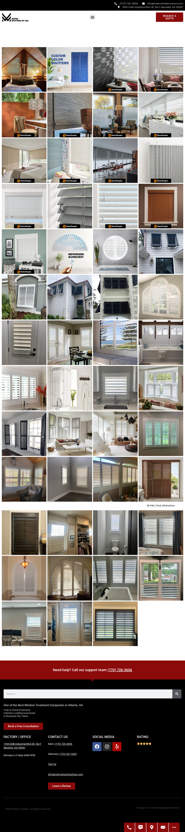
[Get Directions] (152, 827)
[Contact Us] (163, 827)
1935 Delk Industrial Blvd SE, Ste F (22, 743)
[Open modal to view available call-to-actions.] (174, 827)
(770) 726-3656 (119, 670)
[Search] (176, 693)
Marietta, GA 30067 (14, 747)
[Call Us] (129, 827)
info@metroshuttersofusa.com (65, 774)
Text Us (52, 764)
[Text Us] (140, 827)
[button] (92, 17)
